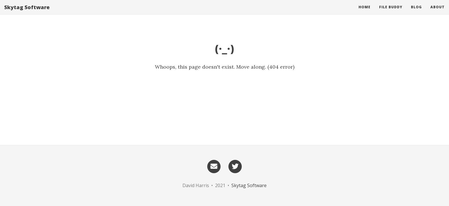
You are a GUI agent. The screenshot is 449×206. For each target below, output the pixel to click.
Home (365, 12)
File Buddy (390, 12)
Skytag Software (27, 12)
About (437, 12)
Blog (416, 12)
